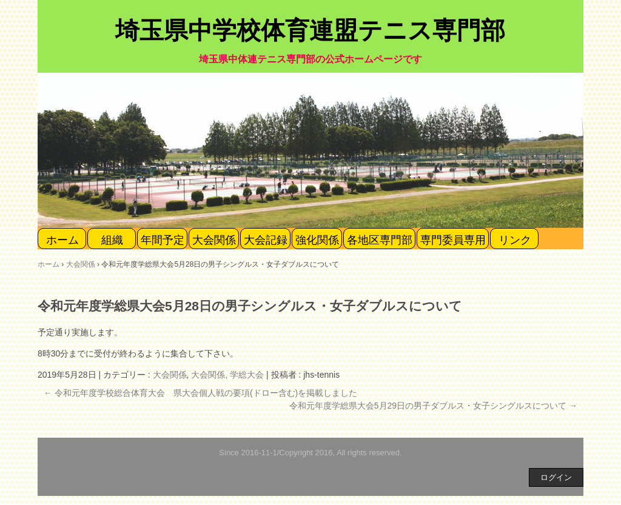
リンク (514, 240)
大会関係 (214, 240)
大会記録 (265, 240)
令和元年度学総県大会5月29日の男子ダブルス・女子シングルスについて (433, 405)
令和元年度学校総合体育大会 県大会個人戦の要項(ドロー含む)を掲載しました (200, 393)
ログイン (556, 477)
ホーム (62, 240)
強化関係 (317, 240)
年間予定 (162, 240)
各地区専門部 (379, 240)
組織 (112, 240)
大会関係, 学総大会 (227, 375)
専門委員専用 (453, 240)
